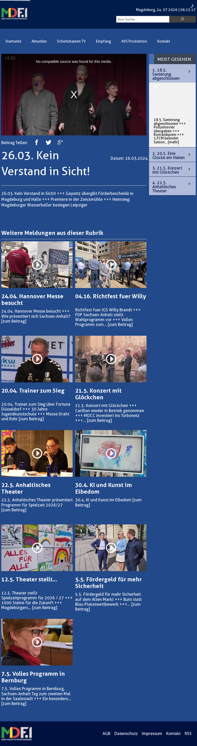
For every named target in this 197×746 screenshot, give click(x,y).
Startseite (13, 41)
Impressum (152, 733)
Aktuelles (39, 41)
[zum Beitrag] (13, 321)
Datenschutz (126, 733)
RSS (188, 733)
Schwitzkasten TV (71, 41)
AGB (106, 733)
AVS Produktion (134, 41)
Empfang (103, 41)
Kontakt (163, 41)
